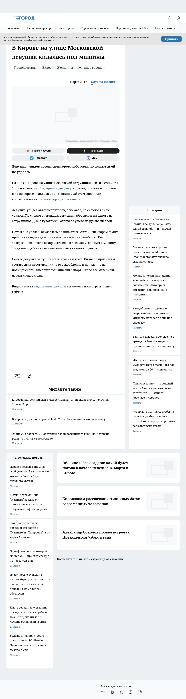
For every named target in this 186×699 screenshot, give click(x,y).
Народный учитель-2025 (132, 28)
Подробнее (172, 637)
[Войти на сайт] (178, 18)
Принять (171, 39)
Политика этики (79, 612)
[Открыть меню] (7, 18)
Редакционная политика (83, 616)
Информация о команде (18, 612)
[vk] (17, 375)
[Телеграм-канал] (38, 158)
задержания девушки (50, 286)
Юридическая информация (20, 624)
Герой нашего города (95, 28)
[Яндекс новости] (38, 151)
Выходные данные (48, 624)
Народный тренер (39, 28)
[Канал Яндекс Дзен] (93, 151)
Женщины (65, 67)
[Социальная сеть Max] (93, 158)
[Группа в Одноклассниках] (112, 589)
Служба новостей (105, 82)
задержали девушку (56, 188)
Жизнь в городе (90, 67)
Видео (47, 67)
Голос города (66, 28)
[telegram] (30, 375)
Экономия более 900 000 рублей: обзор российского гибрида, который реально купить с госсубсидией (66, 439)
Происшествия (25, 67)
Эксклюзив (13, 28)
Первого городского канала (59, 199)
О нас (9, 604)
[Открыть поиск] (169, 18)
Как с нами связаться (17, 616)
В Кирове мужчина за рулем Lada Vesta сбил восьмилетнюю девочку (66, 421)
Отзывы (43, 604)
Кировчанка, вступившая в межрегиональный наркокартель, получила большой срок (66, 404)
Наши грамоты (46, 612)
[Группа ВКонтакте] (103, 589)
